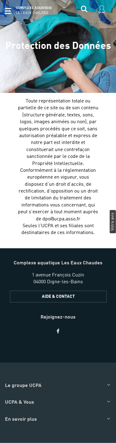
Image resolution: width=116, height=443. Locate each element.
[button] (8, 11)
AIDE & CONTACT (58, 296)
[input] (84, 11)
